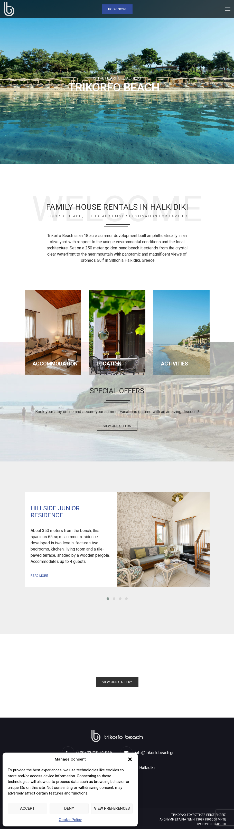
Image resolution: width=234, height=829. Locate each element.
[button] (130, 759)
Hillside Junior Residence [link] (55, 511)
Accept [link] (27, 808)
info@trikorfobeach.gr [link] (147, 752)
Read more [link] (39, 576)
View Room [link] (163, 539)
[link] (9, 9)
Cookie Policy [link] (70, 819)
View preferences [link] (112, 808)
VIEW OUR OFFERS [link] (117, 426)
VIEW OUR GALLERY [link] (117, 682)
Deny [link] (69, 808)
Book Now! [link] (117, 9)
